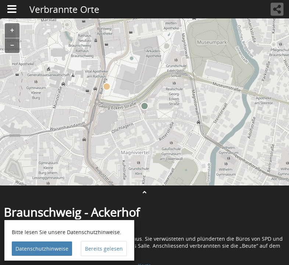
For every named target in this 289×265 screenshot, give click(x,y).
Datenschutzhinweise (41, 248)
